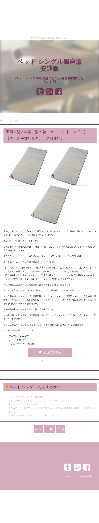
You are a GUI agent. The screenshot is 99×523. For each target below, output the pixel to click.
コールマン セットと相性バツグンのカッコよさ (31, 415)
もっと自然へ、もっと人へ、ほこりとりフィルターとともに (37, 400)
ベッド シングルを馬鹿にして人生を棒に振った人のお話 (49, 80)
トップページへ (8, 120)
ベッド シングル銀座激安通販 (78, 476)
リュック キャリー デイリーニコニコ (26, 397)
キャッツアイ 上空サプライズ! (23, 404)
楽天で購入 (50, 352)
